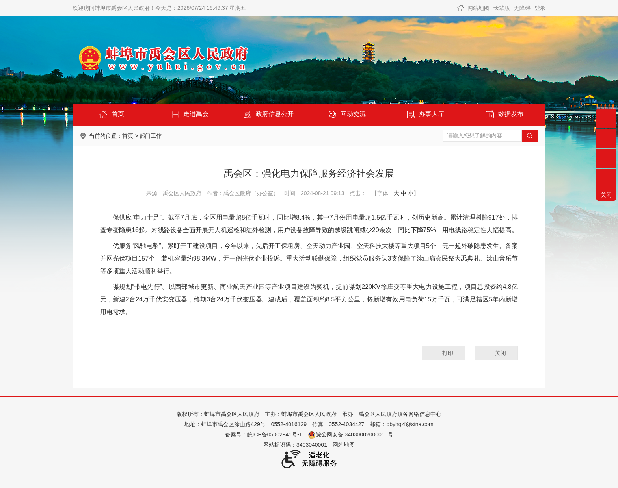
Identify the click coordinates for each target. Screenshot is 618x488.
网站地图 (478, 8)
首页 (127, 136)
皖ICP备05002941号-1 (274, 434)
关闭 (500, 353)
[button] (501, 8)
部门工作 (151, 136)
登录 (539, 8)
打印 (447, 353)
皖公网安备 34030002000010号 (350, 434)
